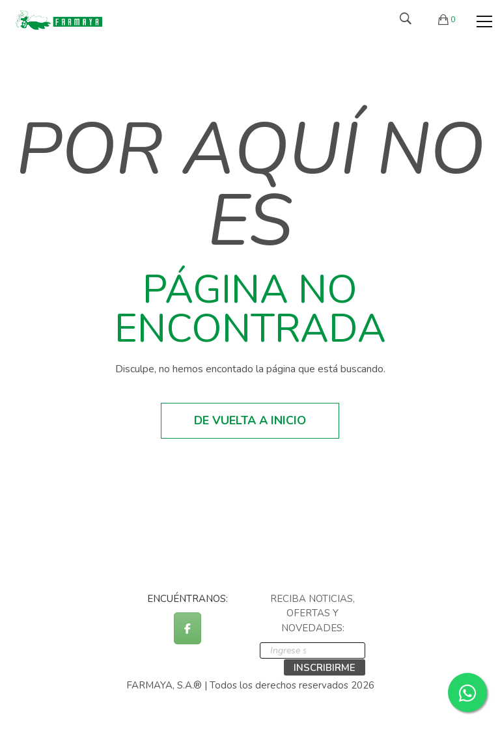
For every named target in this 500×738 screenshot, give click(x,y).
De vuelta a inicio (250, 420)
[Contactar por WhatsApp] (467, 692)
